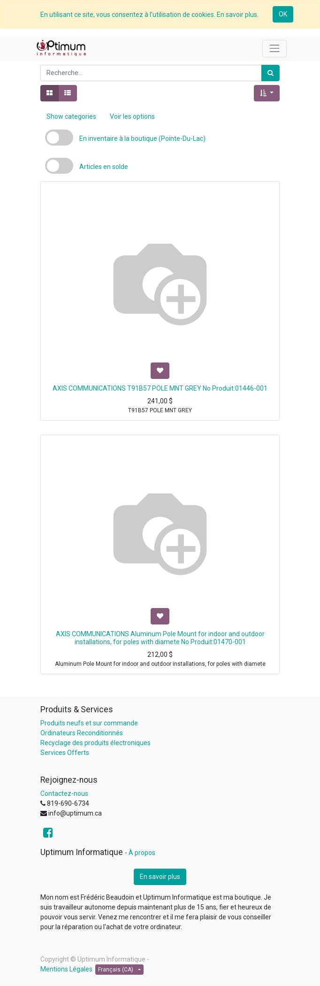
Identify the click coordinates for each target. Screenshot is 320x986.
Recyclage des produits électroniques (95, 743)
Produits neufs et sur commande (89, 723)
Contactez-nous (64, 793)
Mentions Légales (66, 969)
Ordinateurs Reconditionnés (81, 733)
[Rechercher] (270, 73)
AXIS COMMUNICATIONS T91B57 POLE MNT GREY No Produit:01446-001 (160, 388)
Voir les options (132, 116)
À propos (142, 852)
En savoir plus (160, 876)
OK (283, 14)
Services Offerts (64, 752)
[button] (267, 93)
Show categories (71, 116)
